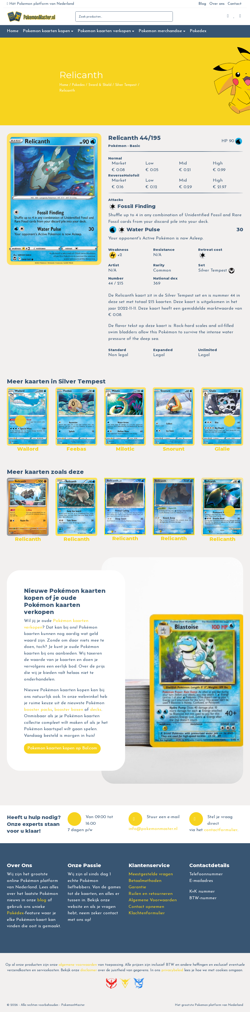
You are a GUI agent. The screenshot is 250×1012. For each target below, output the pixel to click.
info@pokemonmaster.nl (153, 829)
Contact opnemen (146, 907)
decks (95, 710)
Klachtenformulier (147, 913)
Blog (202, 4)
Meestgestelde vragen (151, 874)
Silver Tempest (126, 85)
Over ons (216, 4)
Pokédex (15, 913)
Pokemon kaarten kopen (46, 31)
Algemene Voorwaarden (153, 900)
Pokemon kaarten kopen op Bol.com (62, 748)
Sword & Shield (99, 85)
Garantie (137, 887)
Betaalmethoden (145, 881)
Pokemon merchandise (160, 31)
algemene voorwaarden (78, 965)
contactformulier (220, 830)
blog (41, 900)
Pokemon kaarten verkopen (104, 31)
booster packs (38, 710)
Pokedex (198, 31)
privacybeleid (172, 970)
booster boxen (68, 710)
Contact (235, 4)
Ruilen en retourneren (151, 894)
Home (12, 31)
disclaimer (88, 970)
